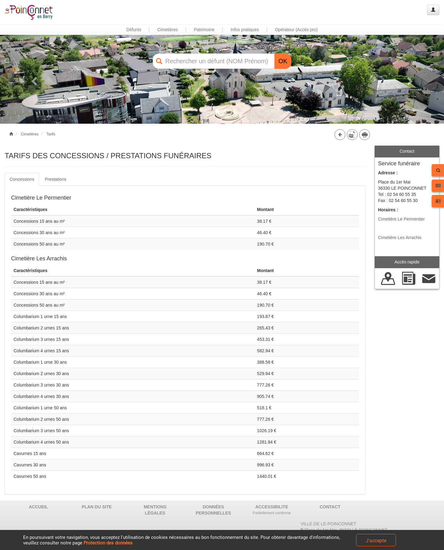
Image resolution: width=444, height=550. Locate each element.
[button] (33, 79)
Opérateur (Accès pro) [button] (296, 29)
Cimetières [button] (167, 29)
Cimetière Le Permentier (401, 219)
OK (282, 61)
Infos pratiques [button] (245, 29)
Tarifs (50, 134)
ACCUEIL (38, 506)
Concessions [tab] (22, 179)
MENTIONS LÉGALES (155, 509)
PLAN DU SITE (97, 506)
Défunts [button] (133, 29)
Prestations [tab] (55, 179)
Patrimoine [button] (204, 29)
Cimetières (30, 134)
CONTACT (330, 506)
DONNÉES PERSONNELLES (213, 509)
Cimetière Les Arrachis (399, 237)
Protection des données (108, 543)
